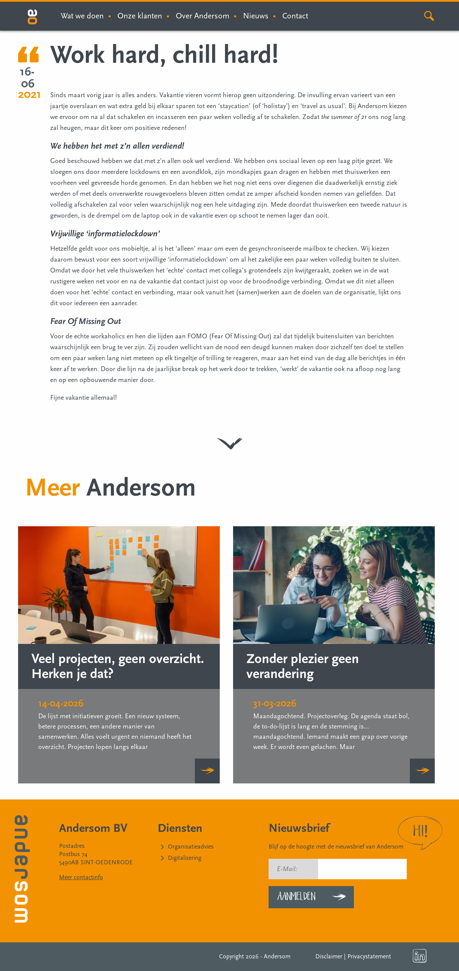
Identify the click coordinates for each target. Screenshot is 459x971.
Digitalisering (184, 858)
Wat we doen (82, 15)
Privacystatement (369, 956)
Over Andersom (202, 15)
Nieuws (256, 15)
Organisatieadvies (191, 846)
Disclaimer (328, 956)
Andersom (277, 956)
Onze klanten (139, 15)
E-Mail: (287, 869)
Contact (295, 15)
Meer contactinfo (81, 877)
